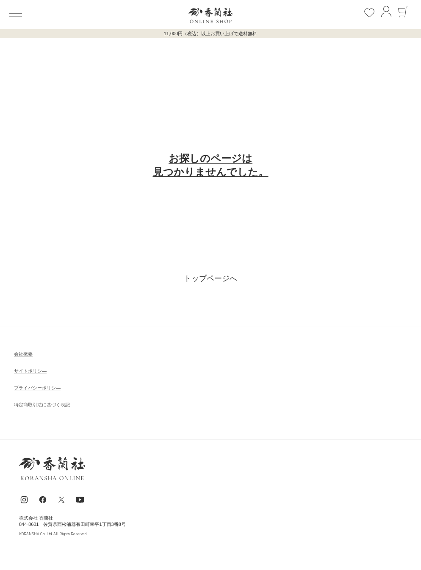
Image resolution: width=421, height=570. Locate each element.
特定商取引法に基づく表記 (42, 404)
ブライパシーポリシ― (37, 387)
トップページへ (210, 278)
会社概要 (23, 353)
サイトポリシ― (30, 370)
